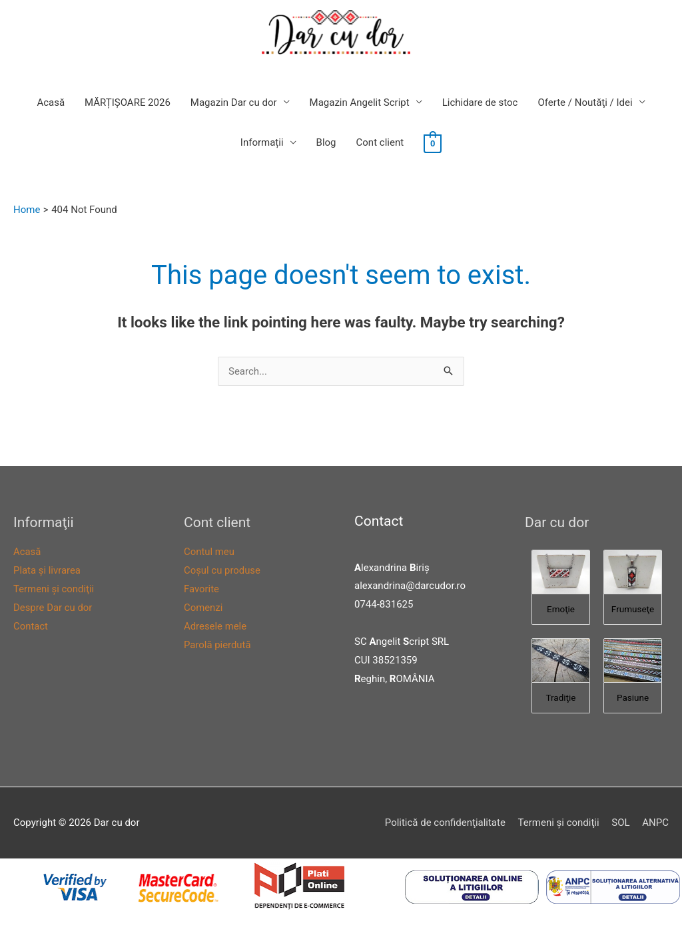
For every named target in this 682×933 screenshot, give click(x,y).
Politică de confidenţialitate (444, 823)
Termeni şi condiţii (54, 589)
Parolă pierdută (217, 645)
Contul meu (209, 552)
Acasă (51, 102)
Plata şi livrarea (47, 570)
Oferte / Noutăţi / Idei (584, 102)
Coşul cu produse (222, 570)
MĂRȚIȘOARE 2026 (127, 102)
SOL (620, 823)
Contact (30, 626)
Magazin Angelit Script (360, 102)
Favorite (201, 589)
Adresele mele (215, 626)
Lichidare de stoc (480, 102)
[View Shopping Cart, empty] (433, 143)
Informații (262, 143)
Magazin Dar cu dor (233, 102)
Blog (326, 143)
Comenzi (203, 608)
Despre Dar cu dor (53, 608)
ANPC (655, 823)
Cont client (380, 143)
